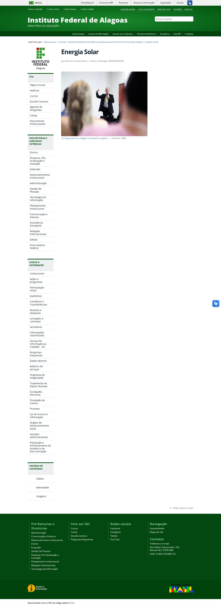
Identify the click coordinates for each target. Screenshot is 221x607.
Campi (74, 532)
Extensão (36, 547)
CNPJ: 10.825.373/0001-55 (162, 554)
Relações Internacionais (43, 565)
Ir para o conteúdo (36, 9)
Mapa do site (163, 9)
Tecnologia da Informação (44, 569)
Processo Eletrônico (146, 33)
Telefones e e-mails (159, 543)
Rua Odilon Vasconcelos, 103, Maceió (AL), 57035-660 (165, 549)
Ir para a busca (71, 9)
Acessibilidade (128, 9)
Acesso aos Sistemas (123, 33)
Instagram (183, 25)
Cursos (74, 528)
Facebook (174, 25)
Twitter (187, 25)
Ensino (34, 543)
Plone (72, 602)
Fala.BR (177, 33)
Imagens (41, 496)
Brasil (38, 2)
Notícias (62, 42)
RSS (191, 25)
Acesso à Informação (98, 33)
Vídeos (40, 478)
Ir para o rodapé (89, 9)
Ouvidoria (164, 33)
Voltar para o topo (183, 508)
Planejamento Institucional (45, 561)
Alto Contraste (146, 9)
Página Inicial (50, 42)
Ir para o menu (54, 9)
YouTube (178, 25)
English (188, 9)
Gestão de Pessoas (40, 551)
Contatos (189, 33)
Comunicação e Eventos (43, 536)
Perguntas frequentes (82, 539)
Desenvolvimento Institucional (47, 540)
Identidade (42, 487)
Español (178, 9)
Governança (78, 33)
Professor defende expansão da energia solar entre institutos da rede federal (105, 42)
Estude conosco (79, 535)
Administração (38, 532)
